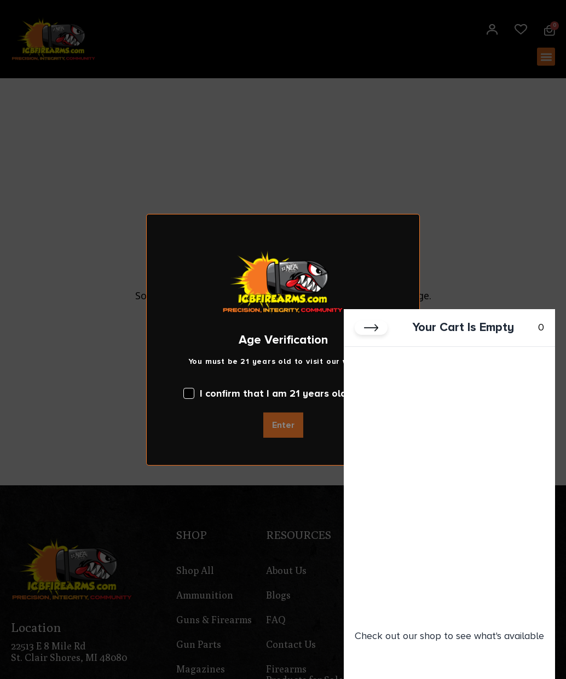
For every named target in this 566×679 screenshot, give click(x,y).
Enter (283, 425)
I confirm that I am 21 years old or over (283, 393)
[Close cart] (371, 331)
